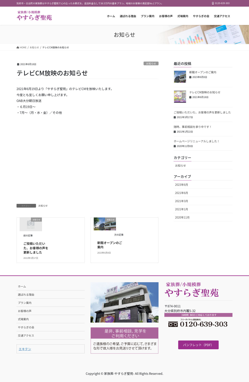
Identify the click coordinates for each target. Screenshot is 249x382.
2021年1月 (181, 209)
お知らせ (151, 63)
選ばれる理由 (26, 294)
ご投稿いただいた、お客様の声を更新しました (35, 248)
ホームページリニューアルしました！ (197, 141)
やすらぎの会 (26, 327)
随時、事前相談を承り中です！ (193, 127)
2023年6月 (181, 185)
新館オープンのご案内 (109, 244)
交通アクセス (26, 335)
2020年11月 (182, 217)
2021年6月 (181, 193)
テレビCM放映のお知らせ (204, 92)
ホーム (22, 286)
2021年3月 (181, 201)
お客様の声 (25, 311)
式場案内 (23, 319)
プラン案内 (25, 303)
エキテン (25, 349)
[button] (198, 344)
